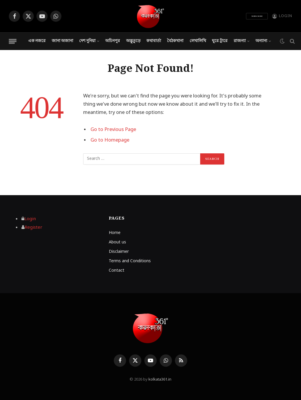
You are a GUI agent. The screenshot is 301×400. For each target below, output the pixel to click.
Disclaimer (119, 252)
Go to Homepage (110, 140)
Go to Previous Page (113, 130)
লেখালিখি (198, 41)
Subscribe (256, 16)
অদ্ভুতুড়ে (133, 41)
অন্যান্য (261, 41)
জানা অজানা (62, 41)
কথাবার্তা (153, 41)
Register (33, 227)
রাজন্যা (240, 41)
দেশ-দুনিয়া (87, 41)
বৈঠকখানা (175, 41)
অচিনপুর (112, 41)
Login (30, 219)
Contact (116, 270)
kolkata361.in (159, 379)
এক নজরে (37, 41)
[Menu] (12, 41)
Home (115, 233)
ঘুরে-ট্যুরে (220, 41)
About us (117, 242)
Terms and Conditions (130, 261)
